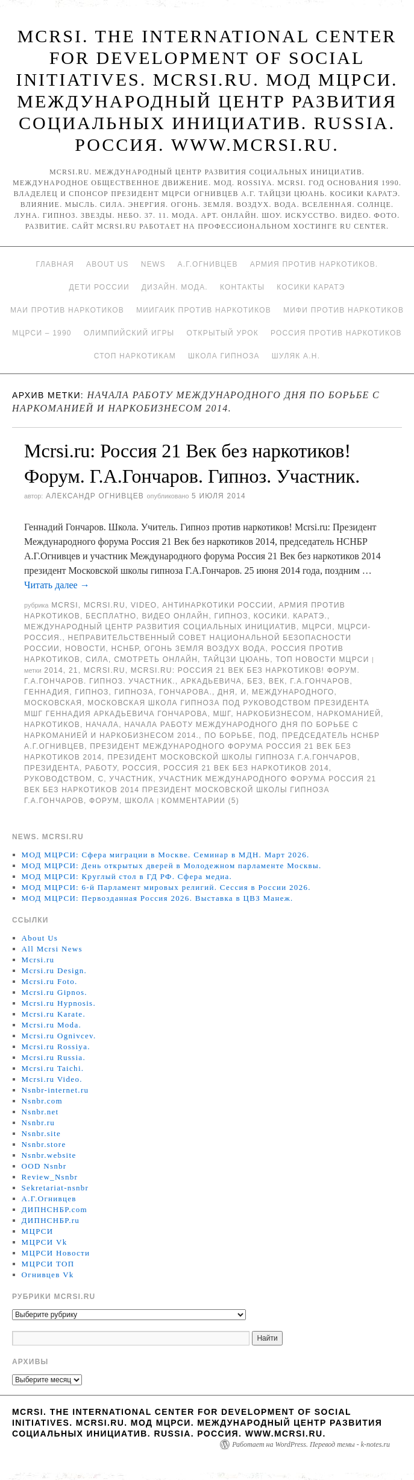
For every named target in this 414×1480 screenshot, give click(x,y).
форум (104, 800)
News (153, 264)
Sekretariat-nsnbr (55, 1187)
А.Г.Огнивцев (208, 264)
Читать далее (57, 585)
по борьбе (228, 735)
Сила (97, 659)
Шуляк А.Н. (296, 356)
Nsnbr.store (44, 1144)
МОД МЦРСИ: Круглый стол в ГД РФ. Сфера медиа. (127, 876)
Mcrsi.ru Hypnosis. (59, 1003)
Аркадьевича (211, 681)
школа (139, 800)
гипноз (91, 692)
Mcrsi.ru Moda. (51, 1024)
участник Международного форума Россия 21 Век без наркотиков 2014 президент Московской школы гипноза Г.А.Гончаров (200, 790)
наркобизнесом (274, 714)
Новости (85, 648)
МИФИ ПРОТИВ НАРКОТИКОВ (343, 310)
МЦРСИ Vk (44, 1242)
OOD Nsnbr (44, 1165)
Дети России (99, 287)
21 (73, 670)
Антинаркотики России (217, 605)
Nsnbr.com (42, 1100)
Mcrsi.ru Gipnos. (54, 992)
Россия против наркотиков (336, 333)
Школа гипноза (224, 356)
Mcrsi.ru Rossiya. (56, 1046)
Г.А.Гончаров (320, 681)
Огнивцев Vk (48, 1274)
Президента (52, 768)
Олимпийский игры (129, 333)
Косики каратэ (311, 287)
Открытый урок (222, 333)
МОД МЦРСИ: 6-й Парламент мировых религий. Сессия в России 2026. (166, 887)
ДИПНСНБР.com (54, 1209)
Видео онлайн (175, 616)
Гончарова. (185, 692)
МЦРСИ (317, 627)
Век (277, 681)
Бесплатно (111, 616)
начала (102, 724)
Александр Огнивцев (95, 496)
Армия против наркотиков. (314, 264)
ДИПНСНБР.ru (51, 1220)
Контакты (242, 287)
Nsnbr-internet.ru (55, 1089)
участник (131, 779)
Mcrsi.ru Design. (54, 970)
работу (101, 768)
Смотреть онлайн (156, 659)
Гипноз (231, 616)
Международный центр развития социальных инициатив (160, 627)
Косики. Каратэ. (290, 616)
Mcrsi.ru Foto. (50, 981)
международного (293, 692)
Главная (55, 264)
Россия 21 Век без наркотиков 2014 (246, 768)
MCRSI (64, 605)
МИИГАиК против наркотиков (203, 310)
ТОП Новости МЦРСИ (322, 659)
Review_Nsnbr (50, 1176)
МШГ (222, 714)
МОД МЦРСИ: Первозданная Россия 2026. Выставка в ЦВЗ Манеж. (157, 898)
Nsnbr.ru (38, 1122)
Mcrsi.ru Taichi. (53, 1068)
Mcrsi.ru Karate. (54, 1013)
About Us (107, 264)
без (255, 681)
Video (144, 605)
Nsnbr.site (41, 1133)
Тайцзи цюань (236, 659)
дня (226, 692)
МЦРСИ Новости (56, 1252)
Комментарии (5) (200, 800)
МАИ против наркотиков (67, 310)
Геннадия (46, 692)
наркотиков (52, 724)
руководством (58, 779)
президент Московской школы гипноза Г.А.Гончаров (232, 757)
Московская (53, 703)
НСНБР (125, 648)
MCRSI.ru (104, 670)
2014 (53, 670)
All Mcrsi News (52, 948)
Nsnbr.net (40, 1111)
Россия (140, 768)
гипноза (134, 692)
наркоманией (349, 714)
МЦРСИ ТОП (48, 1263)
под (267, 735)
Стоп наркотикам (135, 356)
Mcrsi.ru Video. (52, 1079)
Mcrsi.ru (104, 605)
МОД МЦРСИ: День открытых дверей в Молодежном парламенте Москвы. (172, 865)
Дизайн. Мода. (175, 287)
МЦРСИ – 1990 (41, 333)
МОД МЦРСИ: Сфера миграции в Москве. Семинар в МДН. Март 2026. (166, 854)
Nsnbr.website (49, 1155)
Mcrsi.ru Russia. (54, 1057)
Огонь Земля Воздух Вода (204, 648)
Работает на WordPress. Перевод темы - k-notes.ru (311, 1444)
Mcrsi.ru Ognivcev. (59, 1035)
